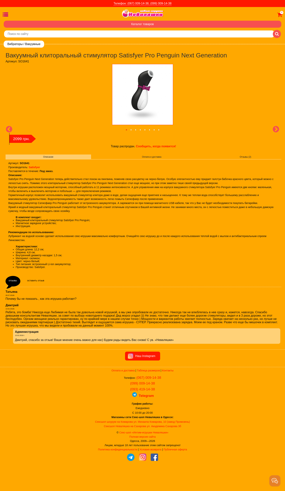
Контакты (167, 391)
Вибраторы (15, 44)
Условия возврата (150, 470)
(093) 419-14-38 (142, 410)
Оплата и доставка (151, 157)
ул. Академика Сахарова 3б (164, 447)
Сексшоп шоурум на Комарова (114, 442)
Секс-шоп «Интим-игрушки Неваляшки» (143, 453)
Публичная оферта (175, 470)
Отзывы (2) (245, 157)
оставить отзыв (35, 280)
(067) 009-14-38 (148, 398)
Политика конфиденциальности (117, 470)
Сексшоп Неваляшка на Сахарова (125, 447)
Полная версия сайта (142, 457)
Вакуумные (32, 44)
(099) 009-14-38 (142, 404)
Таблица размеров (148, 391)
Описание (48, 157)
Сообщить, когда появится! (156, 146)
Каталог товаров (142, 24)
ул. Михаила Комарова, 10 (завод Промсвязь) (162, 442)
